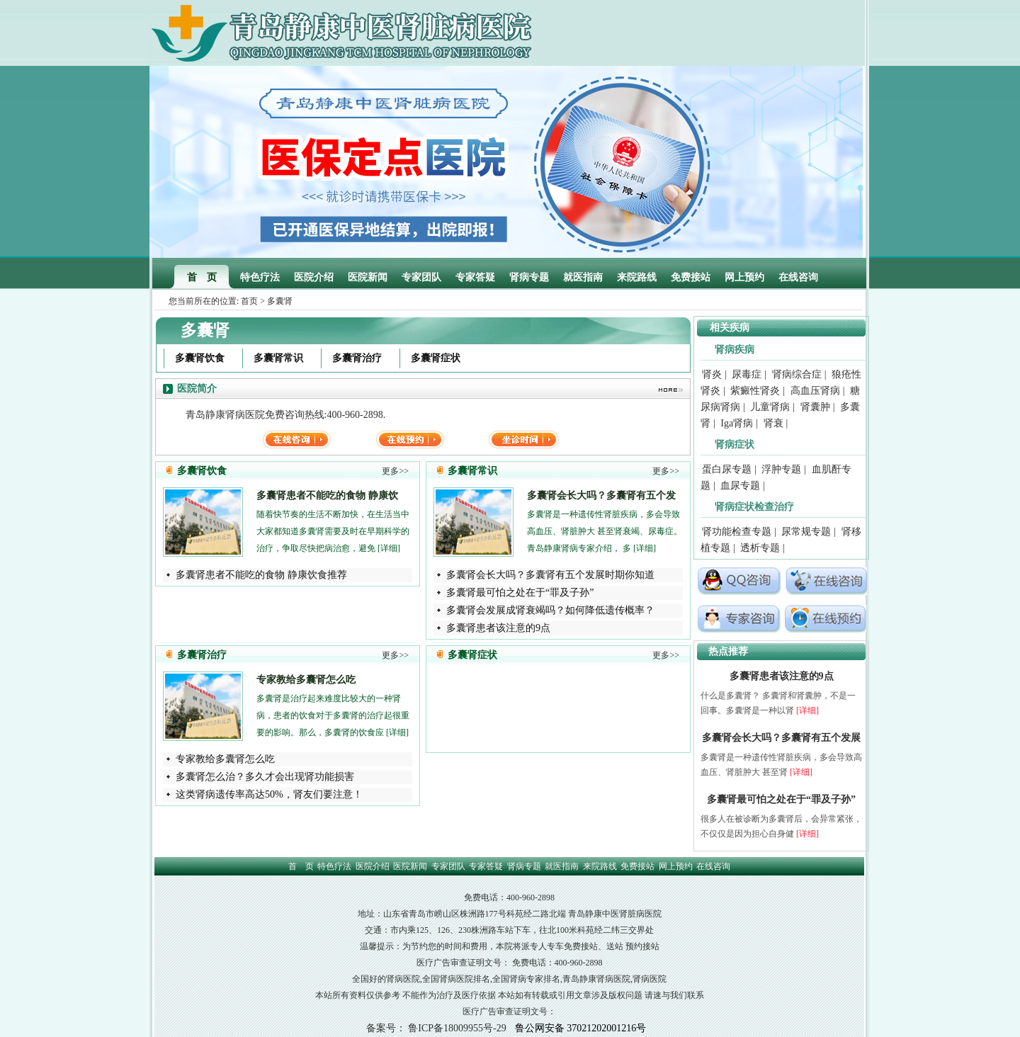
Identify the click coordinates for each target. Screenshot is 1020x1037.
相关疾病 (729, 327)
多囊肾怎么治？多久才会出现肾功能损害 (265, 776)
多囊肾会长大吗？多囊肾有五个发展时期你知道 (550, 575)
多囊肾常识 (278, 358)
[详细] (389, 548)
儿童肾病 (770, 407)
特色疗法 (260, 277)
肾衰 (773, 423)
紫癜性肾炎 (755, 390)
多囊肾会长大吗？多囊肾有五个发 (601, 495)
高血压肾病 (815, 390)
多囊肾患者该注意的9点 (498, 628)
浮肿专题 (781, 469)
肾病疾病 (734, 349)
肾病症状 (734, 444)
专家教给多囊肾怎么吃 (306, 679)
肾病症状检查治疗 (754, 507)
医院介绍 (314, 277)
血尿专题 (740, 485)
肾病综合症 (797, 374)
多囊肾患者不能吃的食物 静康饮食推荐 (261, 575)
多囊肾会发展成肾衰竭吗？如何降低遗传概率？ (550, 610)
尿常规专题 (806, 531)
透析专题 (760, 548)
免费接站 (690, 277)
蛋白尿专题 (727, 469)
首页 (249, 301)
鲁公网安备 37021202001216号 (581, 1028)
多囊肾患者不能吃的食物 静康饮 (327, 495)
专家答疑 (475, 277)
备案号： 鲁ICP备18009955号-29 (436, 1028)
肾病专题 (529, 277)
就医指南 (583, 277)
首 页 (202, 277)
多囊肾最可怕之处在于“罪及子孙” (520, 592)
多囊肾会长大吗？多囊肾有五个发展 (781, 737)
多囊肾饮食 (200, 358)
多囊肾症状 (435, 358)
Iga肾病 (736, 423)
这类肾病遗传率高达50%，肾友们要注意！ (269, 794)
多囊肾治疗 (357, 358)
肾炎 (712, 374)
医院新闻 (367, 277)
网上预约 (744, 277)
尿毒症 (746, 374)
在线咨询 (798, 277)
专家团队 (421, 277)
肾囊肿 (815, 407)
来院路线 (637, 277)
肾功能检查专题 (736, 531)
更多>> (395, 471)
